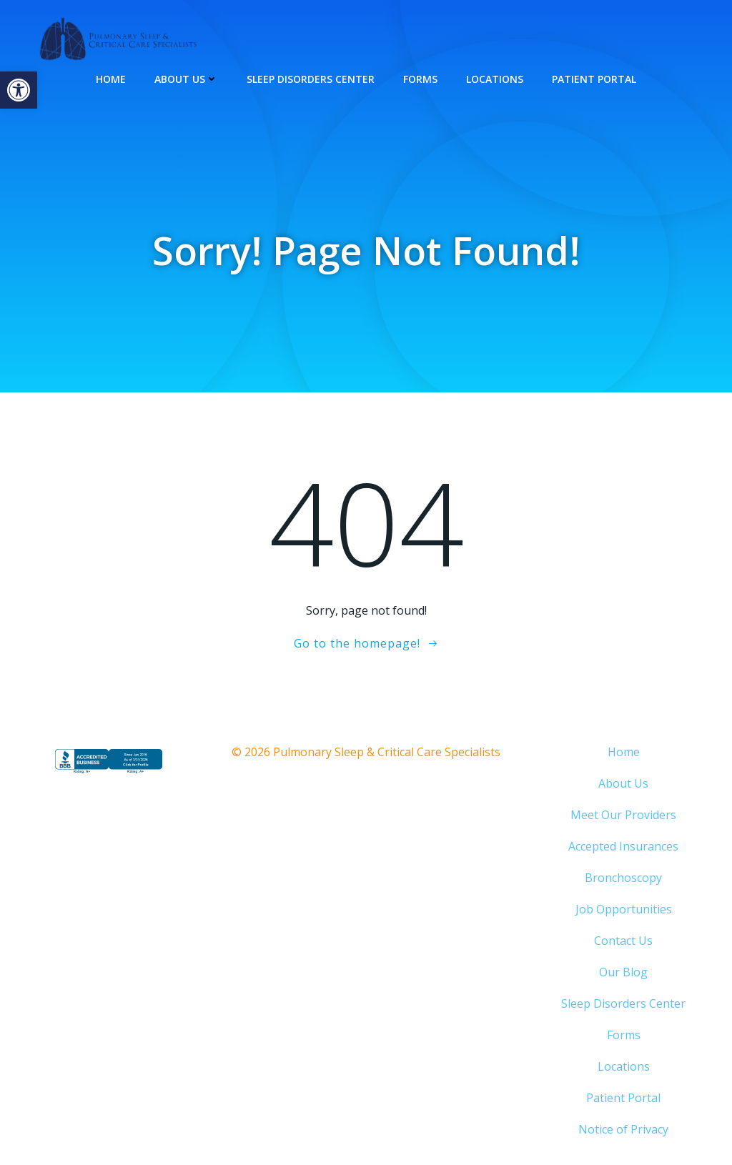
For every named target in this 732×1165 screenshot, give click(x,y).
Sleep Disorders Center (311, 79)
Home (111, 79)
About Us (186, 79)
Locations (494, 79)
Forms (420, 79)
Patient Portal (594, 79)
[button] (18, 90)
